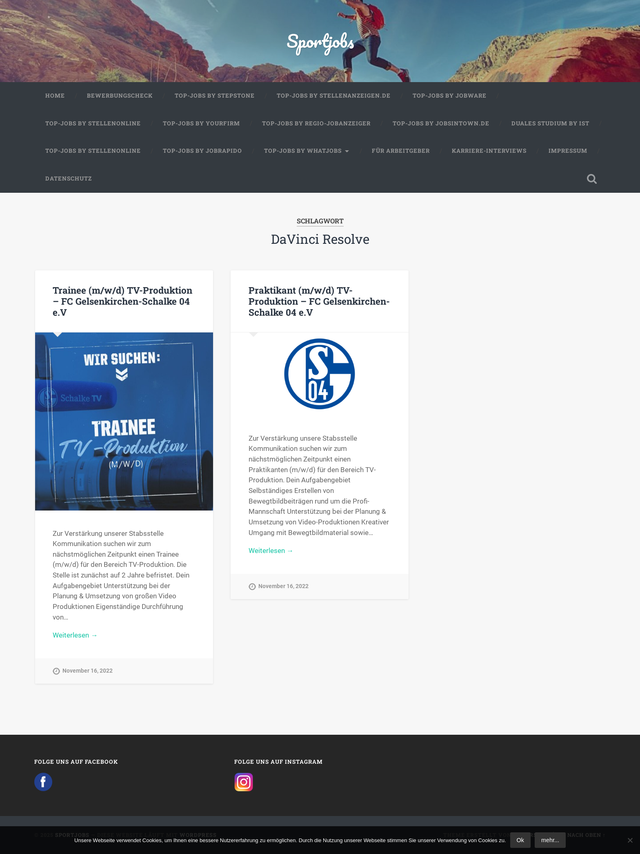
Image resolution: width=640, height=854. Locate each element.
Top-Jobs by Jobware (450, 95)
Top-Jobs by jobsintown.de (441, 123)
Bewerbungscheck (120, 95)
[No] (630, 840)
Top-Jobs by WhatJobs (303, 150)
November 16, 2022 (87, 670)
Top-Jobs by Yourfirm (201, 123)
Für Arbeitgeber (401, 150)
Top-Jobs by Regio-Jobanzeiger (316, 123)
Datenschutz (68, 178)
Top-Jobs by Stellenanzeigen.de (334, 95)
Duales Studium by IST (550, 123)
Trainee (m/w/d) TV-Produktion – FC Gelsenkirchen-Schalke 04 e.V (122, 301)
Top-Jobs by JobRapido (202, 150)
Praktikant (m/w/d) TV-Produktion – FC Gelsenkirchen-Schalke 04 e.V (319, 301)
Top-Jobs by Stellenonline (93, 123)
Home (55, 95)
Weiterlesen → (75, 635)
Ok (520, 840)
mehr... (550, 840)
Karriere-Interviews (489, 150)
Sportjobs (320, 40)
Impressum (568, 150)
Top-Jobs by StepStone (215, 95)
